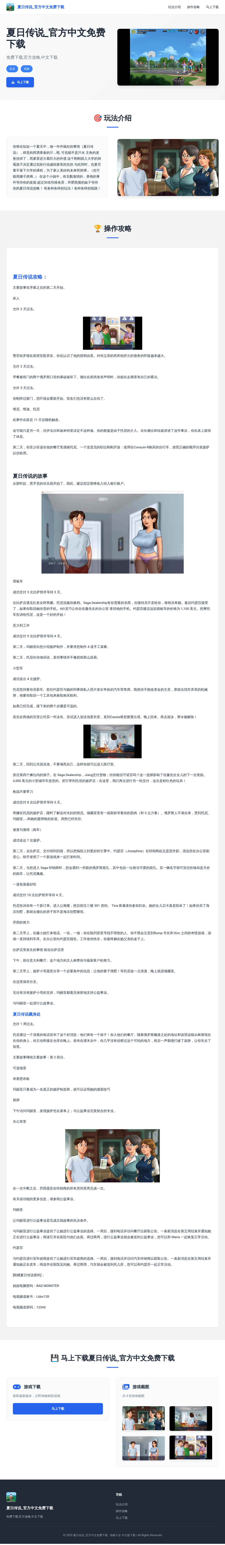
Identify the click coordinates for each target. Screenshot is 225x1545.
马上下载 (212, 7)
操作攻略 (193, 7)
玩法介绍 (174, 7)
